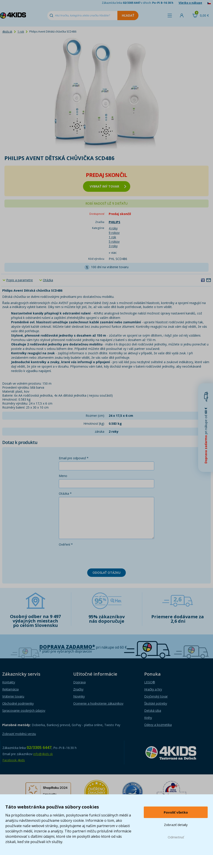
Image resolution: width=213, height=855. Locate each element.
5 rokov (114, 241)
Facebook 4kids (13, 760)
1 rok (21, 31)
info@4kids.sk (43, 754)
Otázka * (65, 493)
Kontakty (8, 682)
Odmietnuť (176, 837)
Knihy (148, 717)
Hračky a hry (153, 689)
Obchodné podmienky (18, 703)
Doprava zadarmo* (67, 646)
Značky (78, 689)
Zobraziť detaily (176, 824)
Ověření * (66, 544)
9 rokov (114, 233)
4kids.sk (7, 31)
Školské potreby (155, 703)
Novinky (79, 696)
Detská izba (152, 710)
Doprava (79, 682)
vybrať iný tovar (108, 186)
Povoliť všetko (176, 812)
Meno (63, 476)
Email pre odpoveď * (74, 458)
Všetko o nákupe (190, 3)
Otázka (48, 280)
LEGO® (149, 682)
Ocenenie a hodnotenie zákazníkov (98, 703)
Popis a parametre (19, 280)
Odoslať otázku (106, 572)
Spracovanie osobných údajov (23, 710)
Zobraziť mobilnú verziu (19, 734)
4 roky (113, 228)
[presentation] (92, 556)
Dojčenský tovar (156, 696)
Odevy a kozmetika (158, 725)
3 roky (113, 246)
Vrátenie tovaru (13, 696)
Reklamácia (10, 689)
